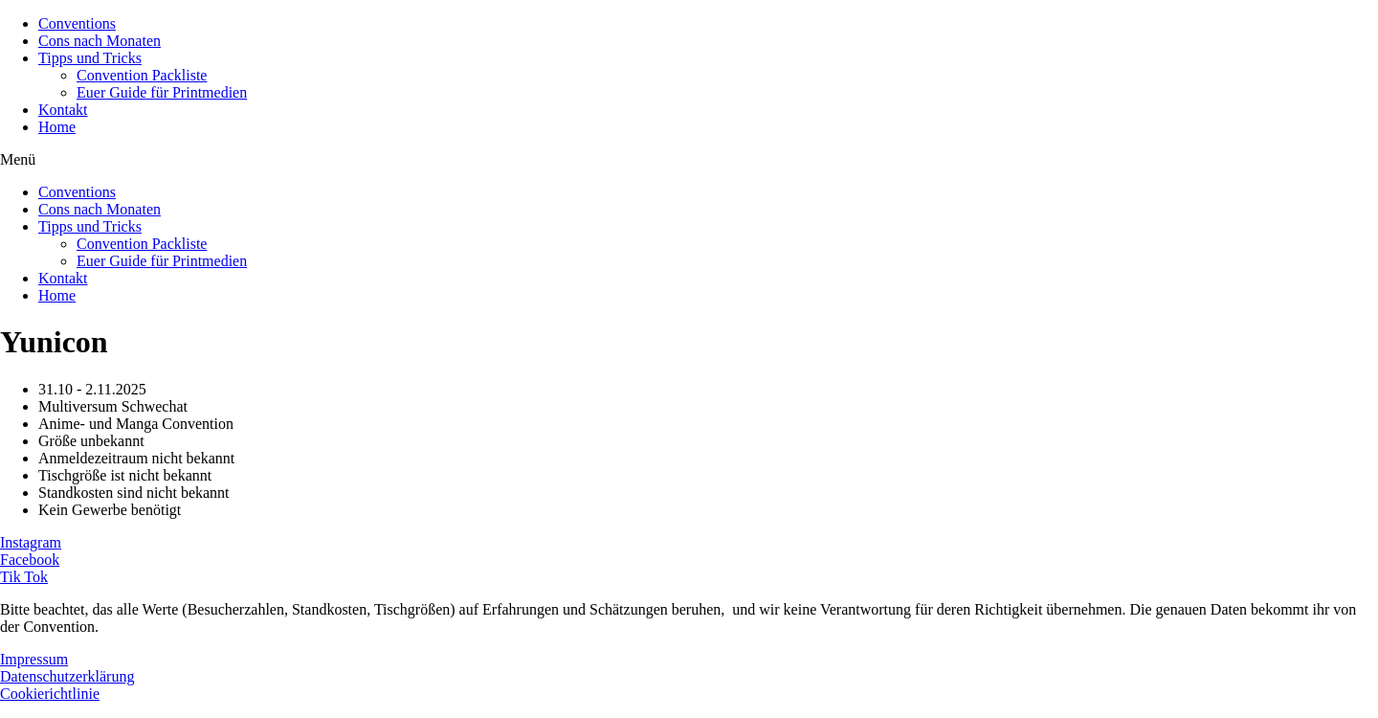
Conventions (77, 23)
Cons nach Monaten (99, 41)
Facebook (29, 559)
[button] (689, 159)
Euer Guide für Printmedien (162, 92)
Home (57, 127)
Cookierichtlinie (50, 693)
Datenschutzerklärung (67, 676)
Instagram (30, 542)
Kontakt (63, 109)
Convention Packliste (142, 75)
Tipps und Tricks (90, 58)
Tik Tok (24, 577)
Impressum (34, 659)
